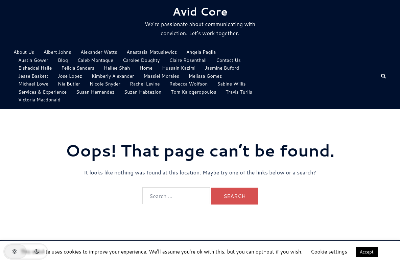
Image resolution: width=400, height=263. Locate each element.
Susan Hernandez (95, 92)
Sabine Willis (231, 83)
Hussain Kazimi (178, 68)
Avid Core (200, 11)
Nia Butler (69, 83)
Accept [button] (367, 252)
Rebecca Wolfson (188, 83)
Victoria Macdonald (39, 99)
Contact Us (228, 60)
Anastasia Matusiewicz (151, 52)
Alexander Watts (98, 52)
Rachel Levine (145, 83)
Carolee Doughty (141, 60)
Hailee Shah (117, 68)
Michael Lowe (33, 83)
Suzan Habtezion (142, 92)
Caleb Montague (95, 60)
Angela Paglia (201, 52)
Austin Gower (33, 60)
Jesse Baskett (33, 76)
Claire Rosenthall (188, 60)
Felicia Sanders (77, 68)
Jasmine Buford (222, 68)
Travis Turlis (239, 92)
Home (145, 68)
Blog (63, 60)
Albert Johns (57, 52)
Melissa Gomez (205, 76)
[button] (383, 76)
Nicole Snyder (105, 83)
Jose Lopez (70, 76)
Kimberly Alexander (113, 76)
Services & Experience (42, 92)
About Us (24, 52)
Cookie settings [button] (329, 251)
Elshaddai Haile (35, 68)
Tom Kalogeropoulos (193, 92)
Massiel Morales (161, 76)
